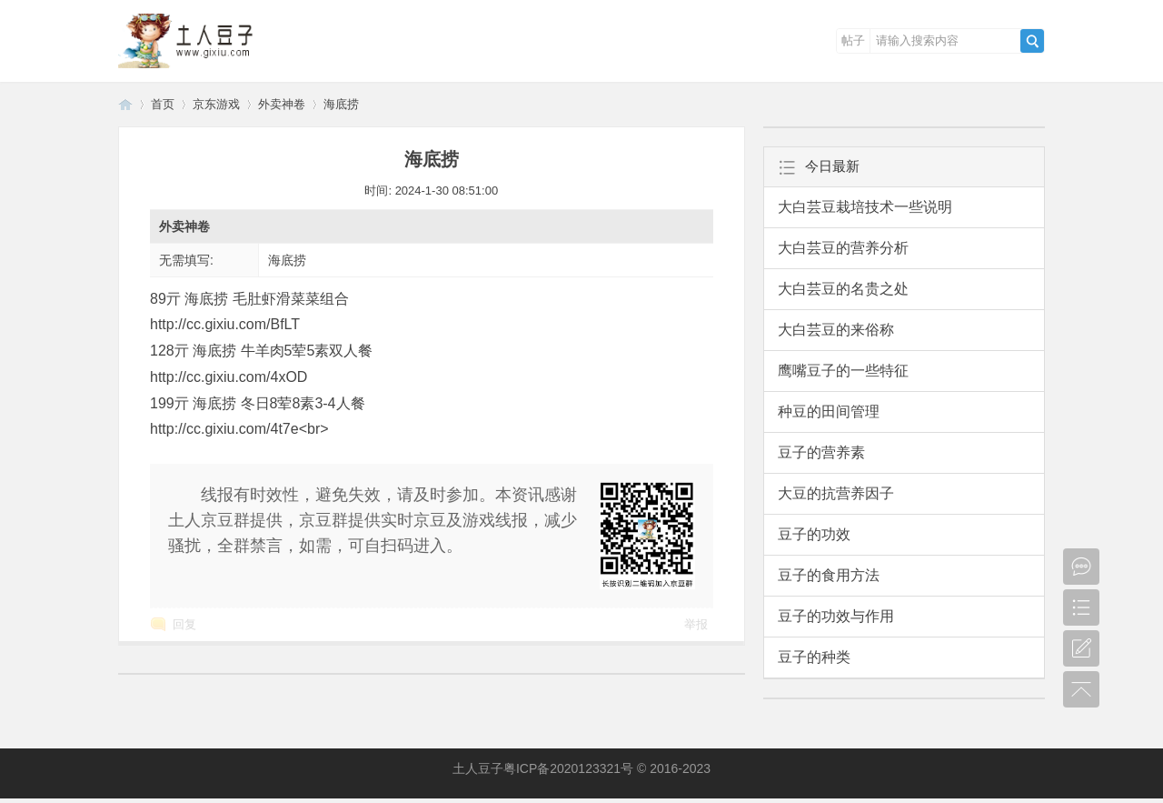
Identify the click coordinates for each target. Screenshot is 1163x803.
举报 (696, 624)
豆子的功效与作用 (836, 616)
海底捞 (341, 104)
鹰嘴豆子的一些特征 (843, 370)
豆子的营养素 (821, 452)
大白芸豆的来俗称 (836, 329)
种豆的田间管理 (829, 411)
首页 (162, 104)
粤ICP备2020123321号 (568, 768)
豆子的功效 (814, 534)
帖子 (853, 40)
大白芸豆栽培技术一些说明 (865, 207)
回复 (184, 624)
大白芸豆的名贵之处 (843, 288)
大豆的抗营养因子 (836, 493)
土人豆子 (125, 104)
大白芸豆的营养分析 (843, 248)
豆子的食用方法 (829, 575)
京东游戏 (216, 104)
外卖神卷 (281, 104)
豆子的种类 (814, 657)
